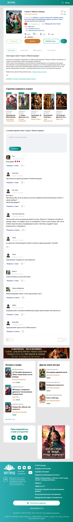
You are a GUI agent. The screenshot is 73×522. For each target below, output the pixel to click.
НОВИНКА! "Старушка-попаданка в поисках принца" (21, 79)
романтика (49, 17)
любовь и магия (58, 17)
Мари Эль (59, 119)
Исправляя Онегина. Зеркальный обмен (49, 102)
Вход (67, 3)
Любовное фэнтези (34, 28)
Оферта (38, 482)
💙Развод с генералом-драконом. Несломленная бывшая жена (8, 390)
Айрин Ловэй (36, 119)
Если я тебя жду (42, 398)
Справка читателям (43, 468)
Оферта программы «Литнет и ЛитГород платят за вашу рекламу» (51, 478)
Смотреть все (10, 419)
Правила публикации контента (47, 474)
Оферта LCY (40, 486)
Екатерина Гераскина (10, 120)
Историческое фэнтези (53, 382)
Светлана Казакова (30, 14)
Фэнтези (31, 26)
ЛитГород (9, 467)
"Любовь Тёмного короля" (39, 72)
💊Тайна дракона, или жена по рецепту (24, 102)
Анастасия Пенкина (19, 379)
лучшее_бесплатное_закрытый (34, 21)
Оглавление (25, 50)
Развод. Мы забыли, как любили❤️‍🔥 (8, 407)
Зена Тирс (15, 397)
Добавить (15, 149)
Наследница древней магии (42, 373)
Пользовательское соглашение (48, 494)
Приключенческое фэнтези (36, 30)
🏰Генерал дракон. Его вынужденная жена (61, 102)
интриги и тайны (57, 19)
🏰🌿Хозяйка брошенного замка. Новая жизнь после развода (8, 373)
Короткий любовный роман (54, 395)
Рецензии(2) (53, 50)
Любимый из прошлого (42, 386)
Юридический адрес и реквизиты (48, 497)
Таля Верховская (48, 120)
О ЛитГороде (40, 465)
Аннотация (11, 50)
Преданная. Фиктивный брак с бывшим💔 (11, 102)
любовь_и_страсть (39, 17)
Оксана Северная (22, 120)
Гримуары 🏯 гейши (36, 102)
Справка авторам (42, 471)
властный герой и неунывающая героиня (37, 19)
